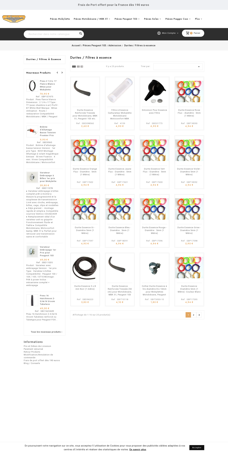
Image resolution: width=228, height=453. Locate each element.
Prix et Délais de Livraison (37, 346)
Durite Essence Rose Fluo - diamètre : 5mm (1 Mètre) (189, 113)
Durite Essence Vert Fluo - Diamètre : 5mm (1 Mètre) (154, 172)
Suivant (199, 315)
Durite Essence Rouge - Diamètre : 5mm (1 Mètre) (154, 230)
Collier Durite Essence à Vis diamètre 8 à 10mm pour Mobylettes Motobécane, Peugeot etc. (154, 292)
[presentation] (57, 72)
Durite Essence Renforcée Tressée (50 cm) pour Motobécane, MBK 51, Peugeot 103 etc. (120, 292)
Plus (197, 18)
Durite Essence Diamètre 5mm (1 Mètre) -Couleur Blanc (189, 289)
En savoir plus (138, 449)
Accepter (196, 448)
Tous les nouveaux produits (47, 332)
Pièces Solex (151, 18)
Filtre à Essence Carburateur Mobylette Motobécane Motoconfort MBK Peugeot (120, 116)
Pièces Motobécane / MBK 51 (91, 18)
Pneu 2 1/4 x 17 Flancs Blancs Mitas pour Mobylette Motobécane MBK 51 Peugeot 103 (49, 89)
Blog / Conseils (32, 363)
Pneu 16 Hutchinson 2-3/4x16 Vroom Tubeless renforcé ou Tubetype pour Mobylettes (48, 304)
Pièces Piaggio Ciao (176, 18)
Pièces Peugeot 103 (126, 18)
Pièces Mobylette (60, 18)
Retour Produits (32, 352)
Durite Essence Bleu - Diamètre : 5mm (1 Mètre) (120, 230)
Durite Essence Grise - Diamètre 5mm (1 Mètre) (189, 230)
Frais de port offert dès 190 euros (42, 360)
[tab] (74, 66)
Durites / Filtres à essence (43, 59)
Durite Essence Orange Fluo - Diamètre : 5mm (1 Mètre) (85, 172)
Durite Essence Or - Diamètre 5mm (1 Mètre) (85, 230)
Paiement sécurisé (33, 349)
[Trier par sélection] (178, 66)
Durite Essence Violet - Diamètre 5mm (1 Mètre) (189, 172)
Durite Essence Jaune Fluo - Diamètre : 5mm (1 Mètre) (119, 172)
